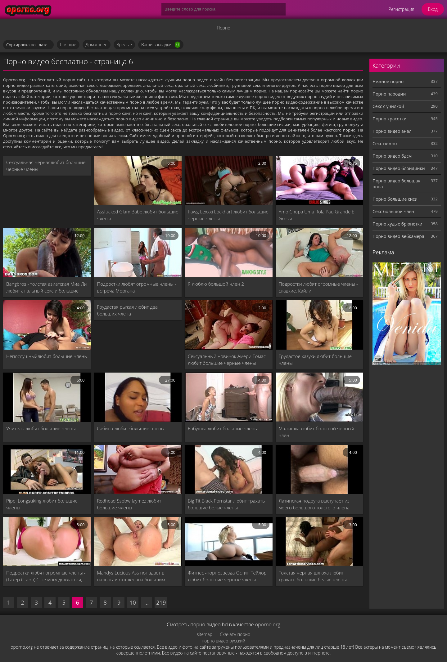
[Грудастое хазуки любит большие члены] (319, 325)
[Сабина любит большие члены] (138, 397)
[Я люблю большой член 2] (229, 252)
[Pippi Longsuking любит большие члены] (47, 469)
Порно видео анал (391, 131)
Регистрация (401, 9)
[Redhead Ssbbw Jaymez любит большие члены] (138, 469)
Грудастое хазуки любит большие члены (315, 359)
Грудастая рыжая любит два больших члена (127, 310)
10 (132, 602)
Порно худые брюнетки (397, 224)
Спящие (68, 44)
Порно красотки (389, 119)
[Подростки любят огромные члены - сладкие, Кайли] (319, 252)
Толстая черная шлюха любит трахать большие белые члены (313, 576)
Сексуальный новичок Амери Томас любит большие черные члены (227, 359)
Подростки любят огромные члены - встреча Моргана (136, 287)
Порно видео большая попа (396, 184)
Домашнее (96, 44)
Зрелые (124, 44)
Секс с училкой (388, 106)
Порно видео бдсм (392, 156)
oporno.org (267, 624)
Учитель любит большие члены (41, 428)
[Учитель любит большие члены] (47, 397)
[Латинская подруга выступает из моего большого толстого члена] (319, 469)
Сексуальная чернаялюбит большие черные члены (45, 165)
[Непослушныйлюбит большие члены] (47, 325)
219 (161, 602)
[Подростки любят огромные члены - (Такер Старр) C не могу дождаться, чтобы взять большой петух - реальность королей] (47, 541)
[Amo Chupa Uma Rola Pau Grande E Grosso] (319, 180)
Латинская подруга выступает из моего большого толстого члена (314, 504)
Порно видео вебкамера (398, 236)
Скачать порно (235, 634)
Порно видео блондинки (398, 168)
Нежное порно (388, 81)
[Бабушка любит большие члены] (229, 397)
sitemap (204, 634)
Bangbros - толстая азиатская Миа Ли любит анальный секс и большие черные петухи (46, 287)
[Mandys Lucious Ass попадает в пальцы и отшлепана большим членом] (138, 541)
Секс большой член (393, 211)
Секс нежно (384, 143)
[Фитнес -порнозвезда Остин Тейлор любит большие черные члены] (229, 541)
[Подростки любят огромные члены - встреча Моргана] (138, 252)
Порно (223, 28)
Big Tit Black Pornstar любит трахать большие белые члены (226, 504)
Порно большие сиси (395, 199)
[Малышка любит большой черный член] (319, 397)
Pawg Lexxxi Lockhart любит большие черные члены (228, 214)
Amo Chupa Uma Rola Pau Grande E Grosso (316, 214)
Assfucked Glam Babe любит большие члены (137, 214)
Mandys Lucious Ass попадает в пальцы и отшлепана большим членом (131, 576)
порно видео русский (223, 641)
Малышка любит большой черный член (316, 431)
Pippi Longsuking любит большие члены (42, 504)
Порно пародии (389, 94)
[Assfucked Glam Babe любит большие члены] (138, 180)
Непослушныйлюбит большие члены (47, 356)
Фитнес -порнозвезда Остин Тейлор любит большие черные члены (227, 576)
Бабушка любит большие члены (223, 428)
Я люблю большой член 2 (216, 284)
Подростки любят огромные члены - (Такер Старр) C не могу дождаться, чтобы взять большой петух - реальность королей (45, 576)
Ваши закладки (160, 45)
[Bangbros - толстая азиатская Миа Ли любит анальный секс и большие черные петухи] (47, 252)
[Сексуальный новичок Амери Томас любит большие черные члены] (229, 325)
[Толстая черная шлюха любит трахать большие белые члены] (319, 541)
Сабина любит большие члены (131, 428)
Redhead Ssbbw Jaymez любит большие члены (129, 504)
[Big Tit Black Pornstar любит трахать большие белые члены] (229, 469)
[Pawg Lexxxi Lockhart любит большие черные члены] (229, 180)
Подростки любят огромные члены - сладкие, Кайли (318, 287)
